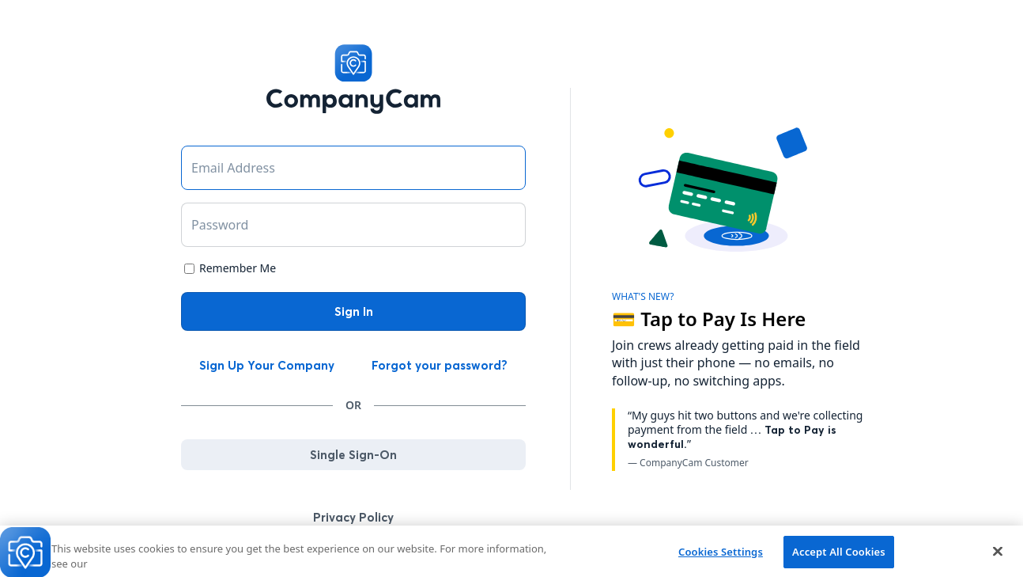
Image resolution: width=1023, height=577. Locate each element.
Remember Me (237, 268)
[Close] (997, 554)
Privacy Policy (353, 517)
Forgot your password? (440, 365)
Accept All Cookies (838, 555)
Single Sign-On (353, 454)
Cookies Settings (720, 555)
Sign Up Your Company (266, 365)
